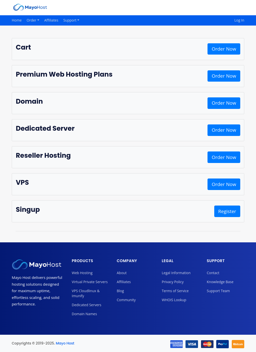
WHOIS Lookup (174, 299)
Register (227, 211)
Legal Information (176, 272)
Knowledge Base (220, 281)
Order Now (224, 49)
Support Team (218, 290)
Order (32, 20)
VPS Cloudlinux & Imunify (86, 293)
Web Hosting (82, 272)
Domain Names (84, 313)
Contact (213, 272)
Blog (120, 290)
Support (70, 20)
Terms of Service (175, 290)
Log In (239, 20)
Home (17, 20)
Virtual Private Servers (90, 281)
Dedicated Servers (86, 304)
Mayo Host (65, 343)
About (121, 272)
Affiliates (51, 20)
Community (126, 299)
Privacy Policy (173, 281)
